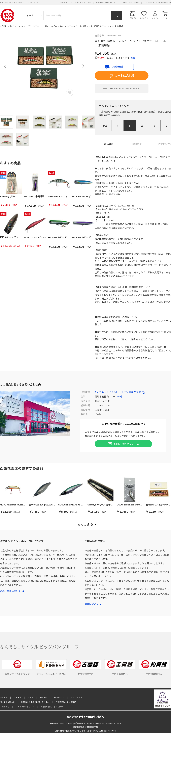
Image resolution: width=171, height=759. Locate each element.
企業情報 (3, 697)
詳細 (133, 58)
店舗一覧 (17, 697)
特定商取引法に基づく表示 (52, 706)
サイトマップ (76, 697)
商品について (92, 602)
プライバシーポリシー (25, 706)
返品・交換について (12, 589)
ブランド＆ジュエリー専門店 (51, 667)
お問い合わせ (59, 697)
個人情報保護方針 (7, 702)
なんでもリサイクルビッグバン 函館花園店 (119, 392)
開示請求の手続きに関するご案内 (35, 702)
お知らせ (43, 697)
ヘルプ (30, 697)
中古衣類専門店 (85, 667)
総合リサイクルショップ (17, 667)
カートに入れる (122, 76)
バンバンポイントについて (81, 2)
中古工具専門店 (119, 667)
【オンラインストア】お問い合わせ (157, 2)
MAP (119, 397)
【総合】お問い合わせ (130, 2)
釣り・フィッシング (20, 26)
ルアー (36, 26)
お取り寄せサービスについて (107, 2)
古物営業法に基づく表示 (66, 702)
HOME (3, 26)
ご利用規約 (4, 706)
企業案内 (63, 2)
